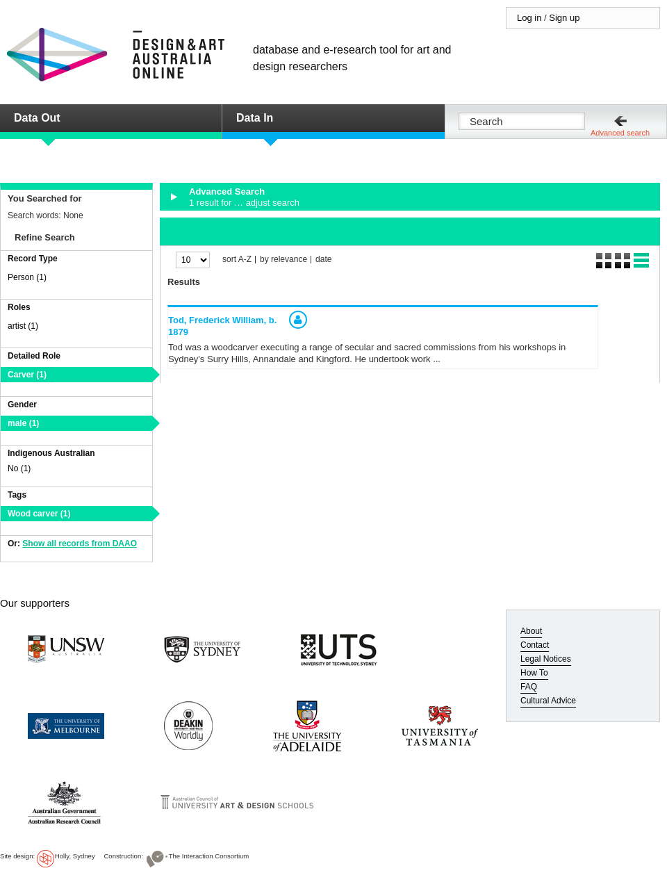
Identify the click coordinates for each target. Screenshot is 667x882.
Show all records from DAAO (79, 543)
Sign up (564, 18)
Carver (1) (27, 374)
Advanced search (620, 133)
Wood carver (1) (39, 513)
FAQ (528, 687)
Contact (534, 645)
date (323, 259)
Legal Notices (545, 659)
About (531, 631)
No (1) (19, 468)
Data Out (37, 118)
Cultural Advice (548, 700)
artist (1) (23, 326)
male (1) (23, 423)
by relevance (283, 259)
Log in (529, 18)
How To (534, 673)
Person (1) (27, 277)
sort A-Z (237, 259)
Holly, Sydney (75, 856)
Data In (254, 118)
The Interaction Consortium (209, 856)
